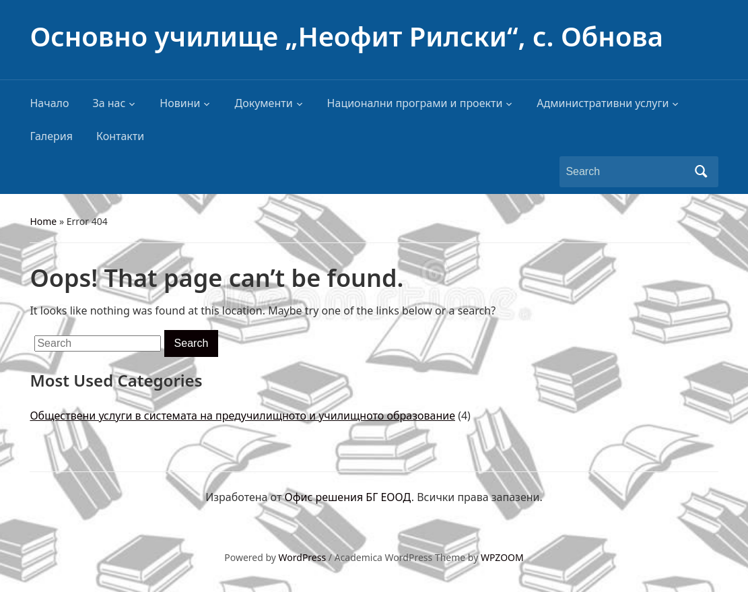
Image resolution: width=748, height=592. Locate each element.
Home (43, 221)
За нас (108, 103)
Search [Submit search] (701, 171)
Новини (180, 103)
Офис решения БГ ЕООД (348, 497)
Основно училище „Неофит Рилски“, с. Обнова (346, 36)
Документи (263, 103)
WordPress (303, 557)
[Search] (626, 171)
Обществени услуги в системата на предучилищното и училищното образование (242, 415)
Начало (49, 103)
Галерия (51, 136)
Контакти (120, 136)
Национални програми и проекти (415, 103)
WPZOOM (502, 557)
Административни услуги (603, 103)
